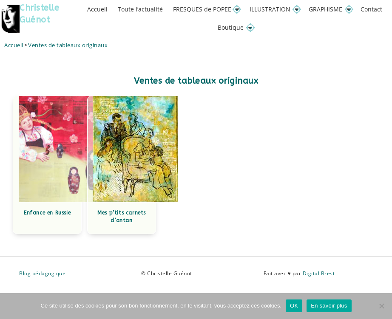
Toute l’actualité (140, 9)
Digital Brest (319, 274)
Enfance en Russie (47, 213)
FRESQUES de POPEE (206, 9)
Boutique (235, 28)
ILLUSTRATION (274, 9)
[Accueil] (13, 45)
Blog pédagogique (42, 274)
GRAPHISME (329, 9)
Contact (371, 9)
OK (294, 305)
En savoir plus (329, 305)
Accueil (97, 9)
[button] (206, 9)
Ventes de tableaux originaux (68, 45)
